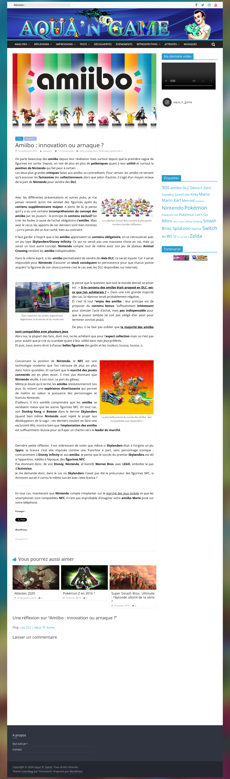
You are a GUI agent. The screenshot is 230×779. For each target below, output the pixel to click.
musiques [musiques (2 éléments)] (199, 201)
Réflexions (41, 44)
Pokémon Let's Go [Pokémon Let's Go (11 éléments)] (193, 214)
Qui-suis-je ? (20, 743)
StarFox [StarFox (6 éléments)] (196, 229)
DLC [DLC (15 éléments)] (186, 187)
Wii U (120, 150)
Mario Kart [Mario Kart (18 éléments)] (171, 200)
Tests (83, 44)
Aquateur (48, 150)
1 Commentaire (64, 150)
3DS (81, 150)
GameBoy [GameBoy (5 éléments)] (168, 194)
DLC (95, 150)
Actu (19, 138)
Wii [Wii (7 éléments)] (164, 236)
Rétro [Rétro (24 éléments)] (167, 221)
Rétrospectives (147, 44)
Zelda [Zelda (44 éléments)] (196, 236)
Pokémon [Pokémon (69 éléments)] (195, 207)
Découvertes (103, 44)
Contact (17, 749)
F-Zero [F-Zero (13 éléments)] (206, 187)
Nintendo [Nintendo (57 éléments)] (173, 207)
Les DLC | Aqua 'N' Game (37, 627)
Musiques (190, 44)
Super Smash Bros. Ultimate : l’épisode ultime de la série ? (133, 597)
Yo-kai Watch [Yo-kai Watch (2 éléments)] (183, 237)
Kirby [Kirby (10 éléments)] (194, 194)
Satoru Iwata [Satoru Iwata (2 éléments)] (179, 221)
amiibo (88, 150)
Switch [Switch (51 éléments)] (209, 228)
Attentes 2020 (24, 593)
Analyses (21, 44)
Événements (124, 44)
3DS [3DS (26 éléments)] (166, 187)
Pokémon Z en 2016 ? (79, 593)
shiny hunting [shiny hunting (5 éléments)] (193, 221)
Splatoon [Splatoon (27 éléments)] (181, 228)
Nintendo (103, 150)
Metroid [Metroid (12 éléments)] (188, 200)
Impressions (64, 44)
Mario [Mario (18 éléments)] (204, 194)
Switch (112, 150)
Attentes (171, 44)
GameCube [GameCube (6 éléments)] (182, 195)
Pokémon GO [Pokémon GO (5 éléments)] (170, 215)
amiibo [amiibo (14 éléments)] (176, 187)
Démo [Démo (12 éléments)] (195, 187)
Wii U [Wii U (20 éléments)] (171, 236)
